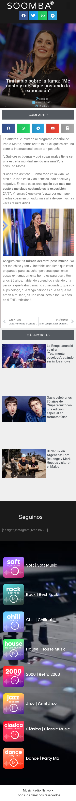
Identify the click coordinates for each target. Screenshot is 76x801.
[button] (68, 5)
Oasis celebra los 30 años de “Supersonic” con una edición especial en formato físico (59, 407)
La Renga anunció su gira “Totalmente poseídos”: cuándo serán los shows (60, 353)
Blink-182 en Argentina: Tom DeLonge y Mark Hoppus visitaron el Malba (59, 459)
